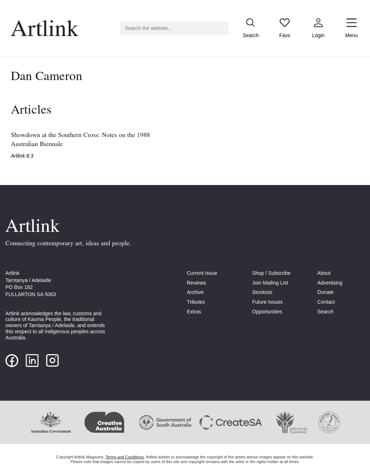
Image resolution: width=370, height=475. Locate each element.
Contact (326, 302)
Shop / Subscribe (271, 273)
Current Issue (202, 273)
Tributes (196, 302)
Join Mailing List (270, 283)
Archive (195, 292)
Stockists (262, 292)
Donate (325, 292)
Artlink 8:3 (22, 156)
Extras (194, 312)
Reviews (196, 283)
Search (325, 312)
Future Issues (267, 302)
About (324, 273)
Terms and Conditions (125, 457)
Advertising (329, 283)
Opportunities (267, 312)
